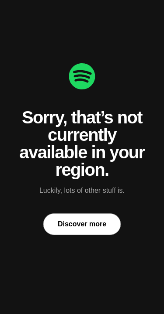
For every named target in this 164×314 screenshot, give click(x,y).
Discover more (82, 224)
